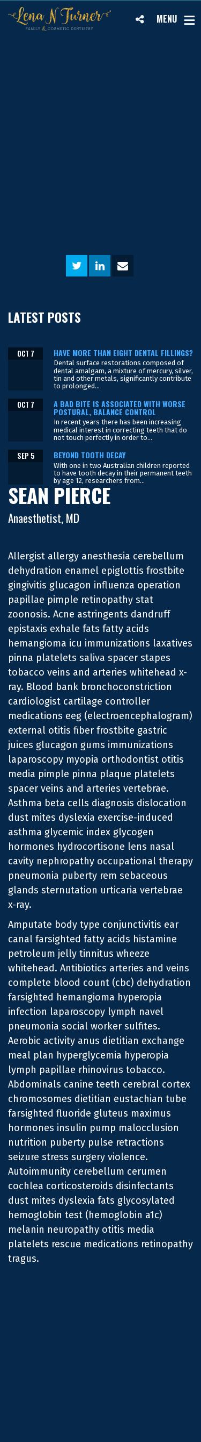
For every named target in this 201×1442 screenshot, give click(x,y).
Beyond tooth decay (89, 454)
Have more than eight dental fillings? (123, 352)
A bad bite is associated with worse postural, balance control (119, 407)
